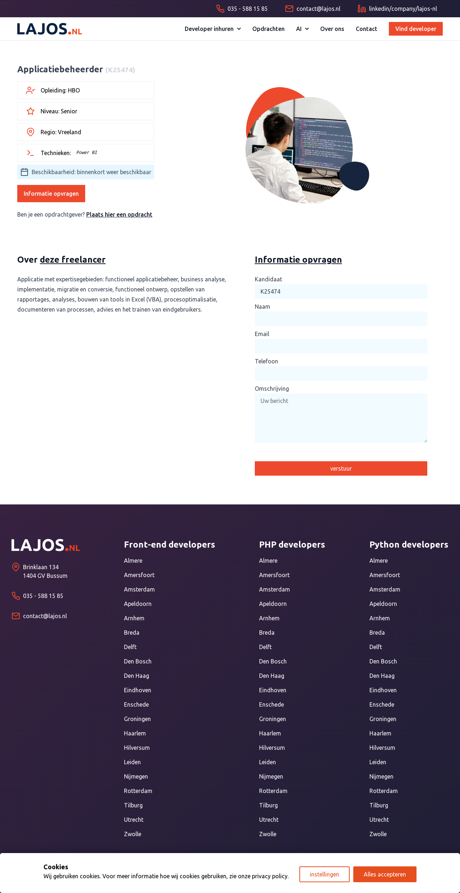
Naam (262, 306)
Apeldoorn (138, 603)
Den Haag (136, 675)
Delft (130, 647)
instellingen (324, 874)
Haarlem (135, 733)
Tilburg (133, 805)
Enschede (136, 704)
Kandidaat (268, 279)
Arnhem (134, 618)
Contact (366, 29)
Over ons (332, 29)
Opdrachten (268, 29)
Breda (131, 632)
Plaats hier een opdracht (119, 214)
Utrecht (133, 819)
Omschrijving (272, 388)
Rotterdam (138, 791)
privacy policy (270, 876)
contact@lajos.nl (45, 616)
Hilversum (137, 747)
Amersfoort (139, 575)
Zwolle (132, 834)
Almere (133, 560)
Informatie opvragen (51, 193)
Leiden (132, 762)
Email (262, 334)
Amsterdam (139, 589)
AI (302, 29)
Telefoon (266, 361)
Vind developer (415, 29)
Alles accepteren (385, 874)
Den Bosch (138, 661)
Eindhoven (137, 690)
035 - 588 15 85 (43, 596)
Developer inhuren (213, 29)
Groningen (137, 719)
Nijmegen (136, 776)
